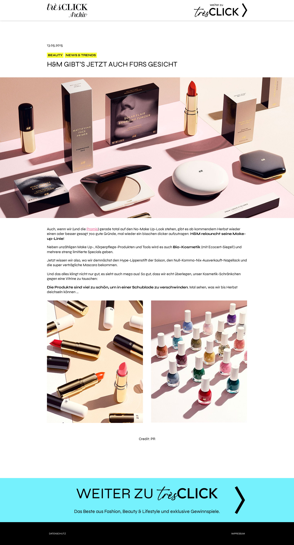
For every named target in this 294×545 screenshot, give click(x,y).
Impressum (238, 533)
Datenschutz (57, 533)
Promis (92, 229)
